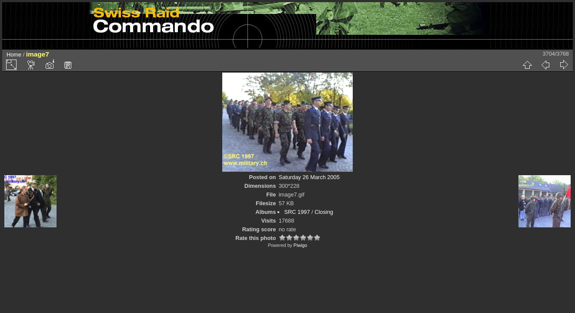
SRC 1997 (297, 212)
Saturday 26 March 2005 (309, 177)
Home (14, 54)
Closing (323, 212)
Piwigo (300, 245)
